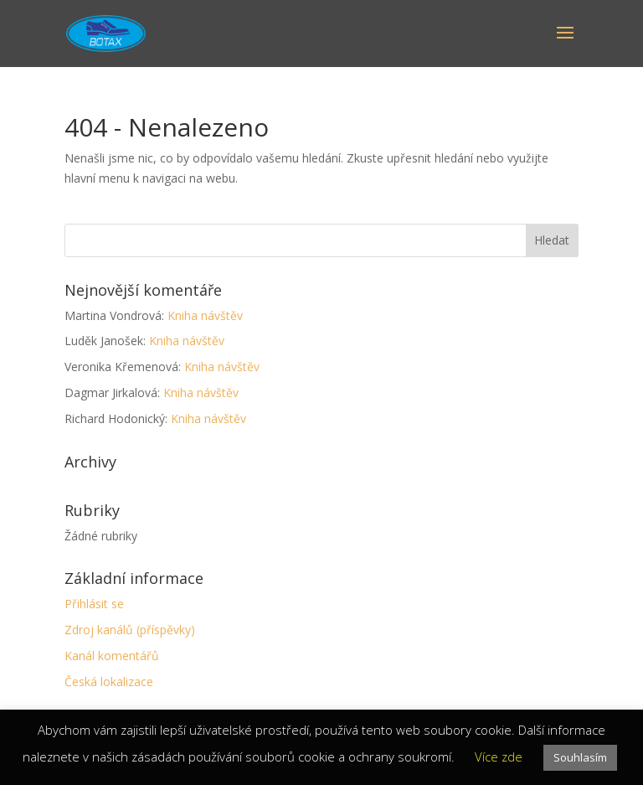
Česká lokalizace (108, 681)
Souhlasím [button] (580, 757)
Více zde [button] (498, 756)
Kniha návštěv (205, 315)
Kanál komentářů (111, 656)
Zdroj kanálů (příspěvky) (129, 630)
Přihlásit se (94, 604)
